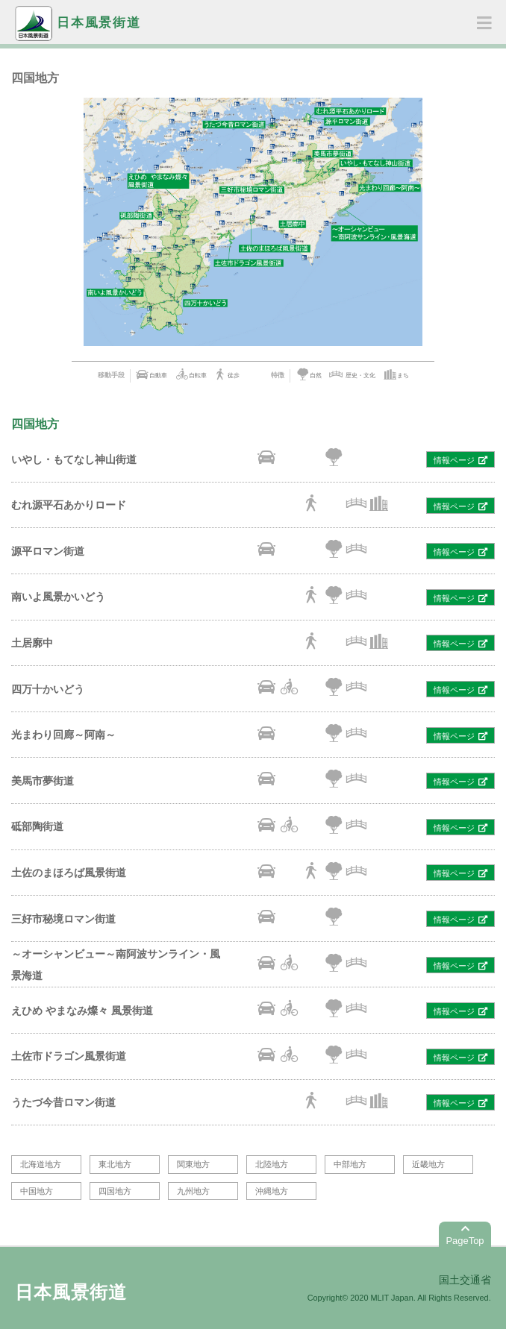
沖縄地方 (271, 1191)
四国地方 (115, 1191)
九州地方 (193, 1191)
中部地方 (350, 1164)
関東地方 (193, 1164)
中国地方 (36, 1191)
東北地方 (115, 1164)
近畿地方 (428, 1164)
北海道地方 (40, 1164)
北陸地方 (271, 1164)
